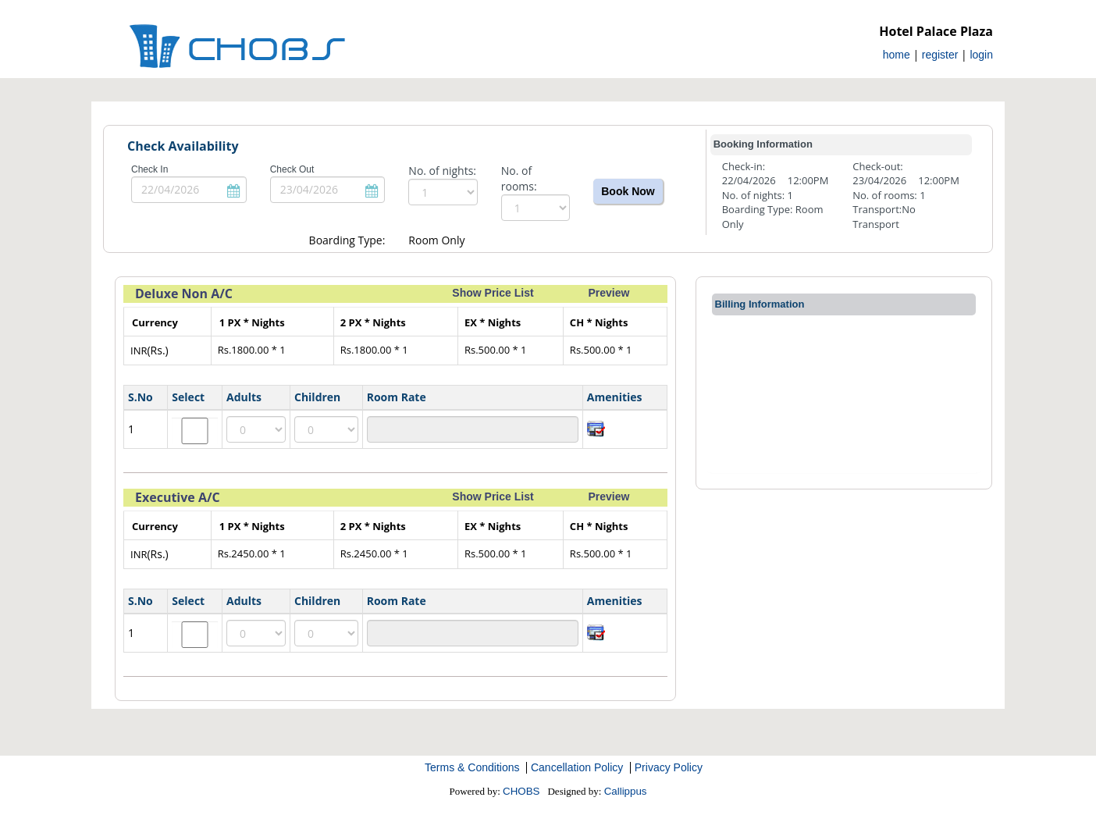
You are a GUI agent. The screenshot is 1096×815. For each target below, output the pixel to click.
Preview (608, 292)
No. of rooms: (519, 178)
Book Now (627, 191)
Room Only (436, 240)
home (896, 54)
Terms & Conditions (472, 767)
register (940, 54)
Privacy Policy (669, 767)
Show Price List (492, 292)
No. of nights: (442, 170)
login (981, 54)
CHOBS (521, 791)
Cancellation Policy (577, 767)
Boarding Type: (347, 240)
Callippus (625, 791)
